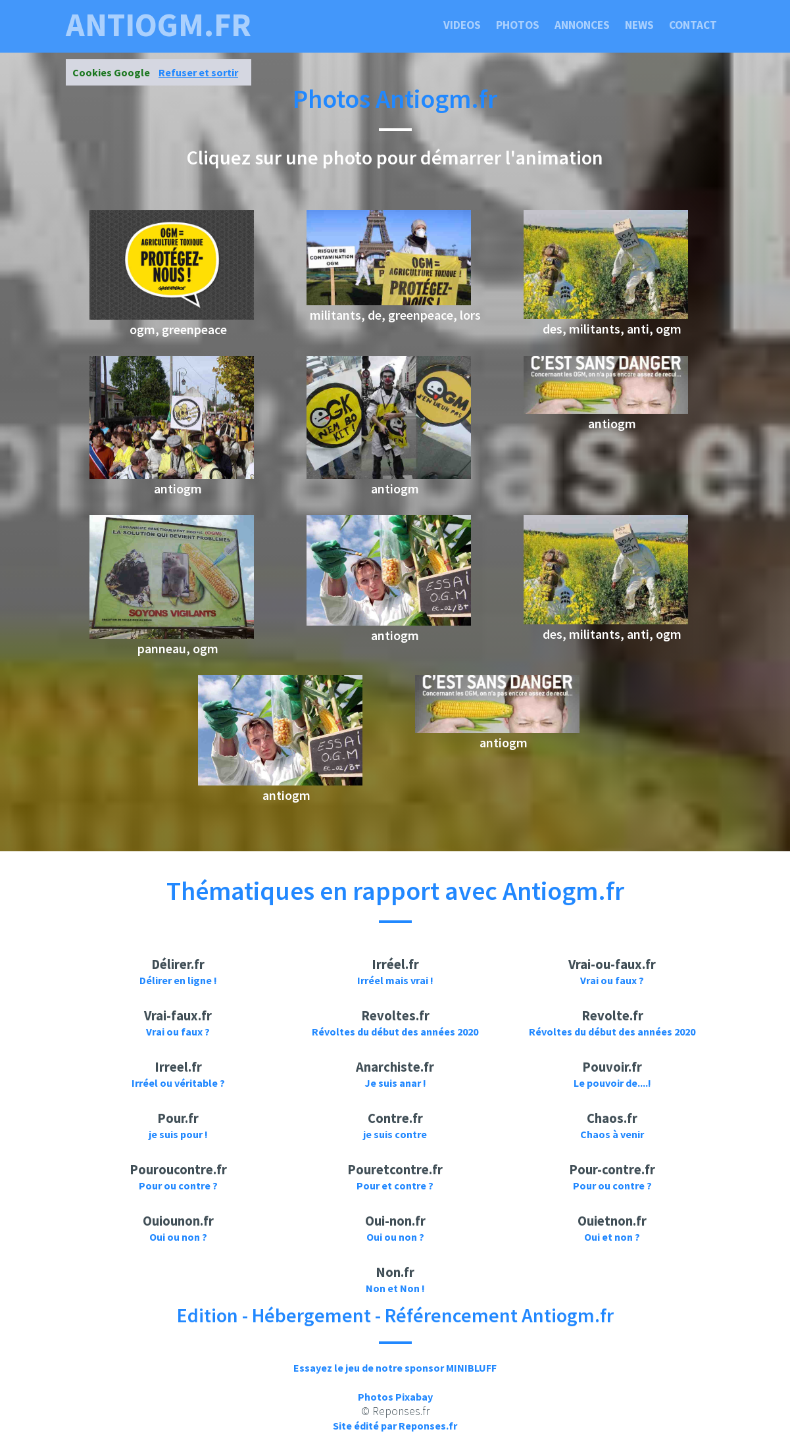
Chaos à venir (612, 1134)
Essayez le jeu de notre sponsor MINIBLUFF (395, 1367)
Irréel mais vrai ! (395, 980)
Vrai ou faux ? (612, 980)
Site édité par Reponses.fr (395, 1425)
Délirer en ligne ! (178, 980)
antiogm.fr (158, 25)
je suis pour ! (178, 1134)
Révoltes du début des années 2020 (395, 1031)
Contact (693, 25)
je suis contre (395, 1134)
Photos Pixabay (395, 1396)
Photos (517, 25)
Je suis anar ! (395, 1082)
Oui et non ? (612, 1236)
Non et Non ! (395, 1288)
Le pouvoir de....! (612, 1082)
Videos (462, 25)
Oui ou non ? (178, 1236)
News (639, 25)
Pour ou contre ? (178, 1185)
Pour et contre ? (395, 1185)
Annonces (582, 25)
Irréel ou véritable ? (178, 1082)
